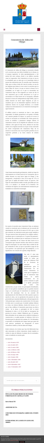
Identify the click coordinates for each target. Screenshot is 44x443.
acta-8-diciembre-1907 (14, 364)
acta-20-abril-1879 (13, 345)
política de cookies (14, 440)
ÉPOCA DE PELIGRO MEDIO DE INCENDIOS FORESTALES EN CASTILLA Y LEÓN (19, 395)
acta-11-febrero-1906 (14, 350)
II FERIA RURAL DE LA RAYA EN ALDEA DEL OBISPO (20, 421)
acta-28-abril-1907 (13, 362)
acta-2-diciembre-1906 (14, 359)
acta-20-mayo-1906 (13, 354)
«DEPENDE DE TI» (11, 407)
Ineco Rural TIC (11, 401)
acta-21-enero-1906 (13, 347)
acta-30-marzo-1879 (13, 342)
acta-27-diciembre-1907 (14, 367)
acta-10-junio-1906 (13, 357)
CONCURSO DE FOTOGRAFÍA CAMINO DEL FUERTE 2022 (22, 414)
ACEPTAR (22, 441)
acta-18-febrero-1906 (14, 352)
